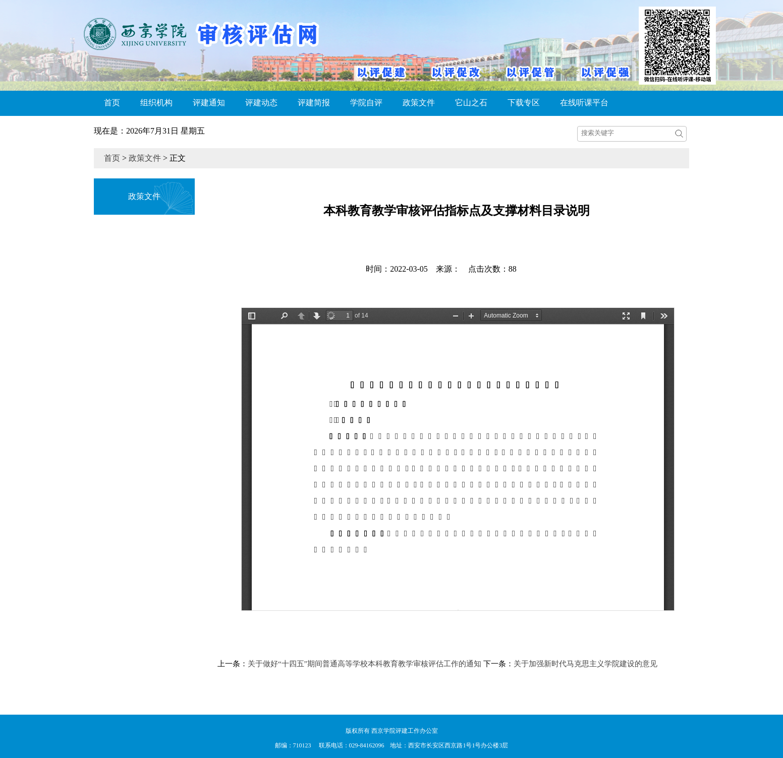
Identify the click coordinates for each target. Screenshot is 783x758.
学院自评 (366, 102)
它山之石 (471, 102)
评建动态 (261, 102)
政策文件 (419, 102)
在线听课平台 (584, 102)
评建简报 (314, 102)
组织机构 (156, 102)
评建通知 (209, 102)
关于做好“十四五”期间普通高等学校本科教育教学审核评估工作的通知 (364, 664)
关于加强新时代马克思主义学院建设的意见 (585, 664)
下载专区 (524, 102)
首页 (112, 102)
